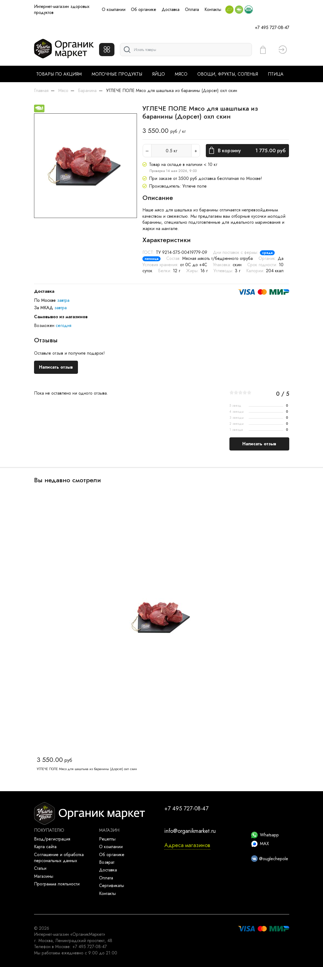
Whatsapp (265, 835)
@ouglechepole (269, 859)
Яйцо (158, 74)
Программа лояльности (57, 884)
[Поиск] (186, 49)
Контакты (212, 9)
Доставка (170, 9)
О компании (113, 9)
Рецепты (107, 839)
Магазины (43, 876)
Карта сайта (45, 846)
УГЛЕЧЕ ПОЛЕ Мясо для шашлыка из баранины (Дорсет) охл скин (87, 769)
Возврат (106, 862)
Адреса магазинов (187, 845)
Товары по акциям (59, 74)
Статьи (40, 868)
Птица (275, 74)
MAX (260, 843)
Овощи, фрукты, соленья (227, 74)
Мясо (181, 74)
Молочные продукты (117, 74)
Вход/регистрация (52, 839)
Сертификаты (111, 885)
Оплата (192, 9)
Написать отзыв (56, 367)
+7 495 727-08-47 (272, 27)
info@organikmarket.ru (190, 831)
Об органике (143, 9)
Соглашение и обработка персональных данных (59, 857)
